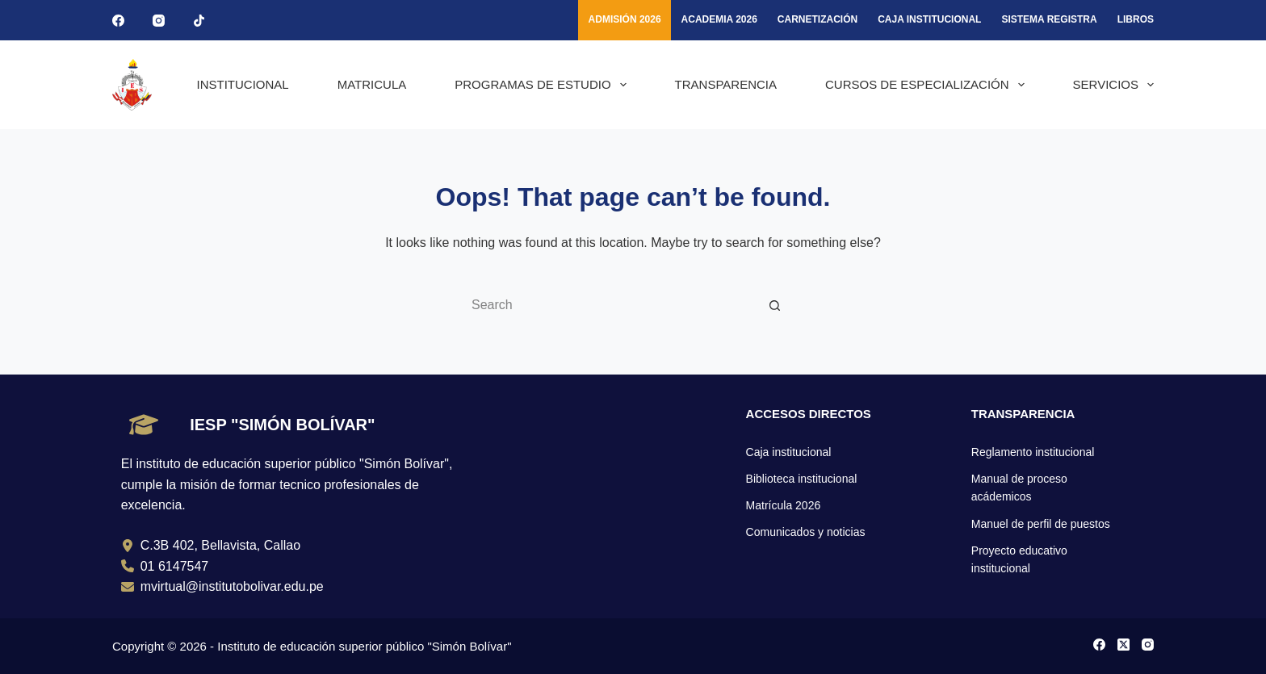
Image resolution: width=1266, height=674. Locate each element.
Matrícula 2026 (783, 505)
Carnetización (817, 19)
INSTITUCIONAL (242, 84)
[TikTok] (199, 21)
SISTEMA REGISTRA (1048, 19)
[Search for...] (613, 306)
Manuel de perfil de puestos (1040, 523)
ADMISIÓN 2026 (625, 19)
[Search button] (774, 306)
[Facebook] (118, 21)
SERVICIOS (1113, 84)
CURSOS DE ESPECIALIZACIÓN (928, 84)
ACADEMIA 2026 (719, 19)
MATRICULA (372, 84)
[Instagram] (159, 21)
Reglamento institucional (1033, 452)
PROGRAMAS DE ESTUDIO (543, 84)
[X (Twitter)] (1123, 644)
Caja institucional (789, 452)
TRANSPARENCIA (726, 84)
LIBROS (1135, 19)
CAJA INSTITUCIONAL (929, 19)
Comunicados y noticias (806, 531)
